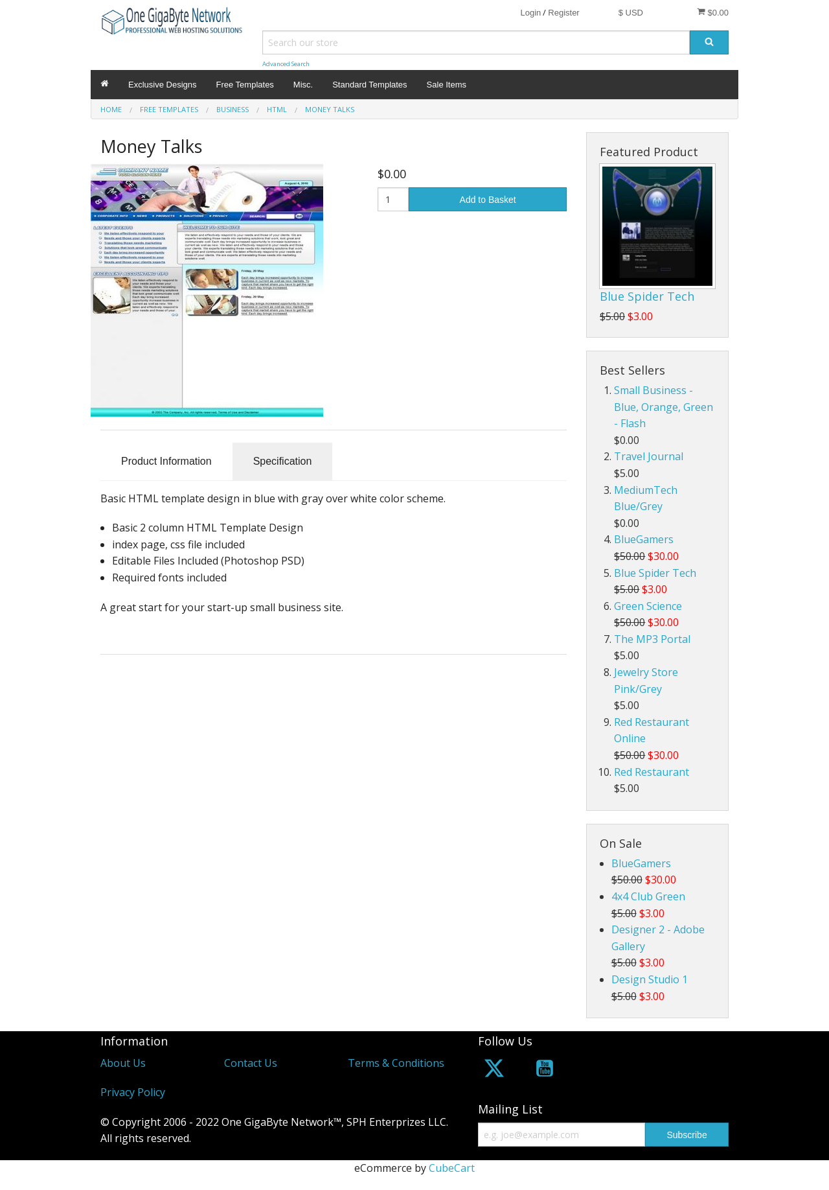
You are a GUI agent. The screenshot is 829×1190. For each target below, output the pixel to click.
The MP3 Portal (652, 639)
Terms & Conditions (396, 1063)
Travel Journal (648, 456)
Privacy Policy (132, 1092)
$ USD (631, 13)
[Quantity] (393, 199)
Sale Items (446, 84)
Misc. (303, 84)
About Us (123, 1063)
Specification (282, 461)
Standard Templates (369, 84)
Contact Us (250, 1063)
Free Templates (245, 84)
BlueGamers (644, 539)
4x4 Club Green (648, 896)
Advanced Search (286, 64)
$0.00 (713, 12)
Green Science (648, 606)
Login (530, 13)
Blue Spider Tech (647, 296)
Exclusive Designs (162, 84)
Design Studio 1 (649, 979)
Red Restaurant (651, 772)
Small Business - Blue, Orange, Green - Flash (663, 406)
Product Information (166, 461)
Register (563, 13)
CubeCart (452, 1168)
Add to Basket (488, 199)
